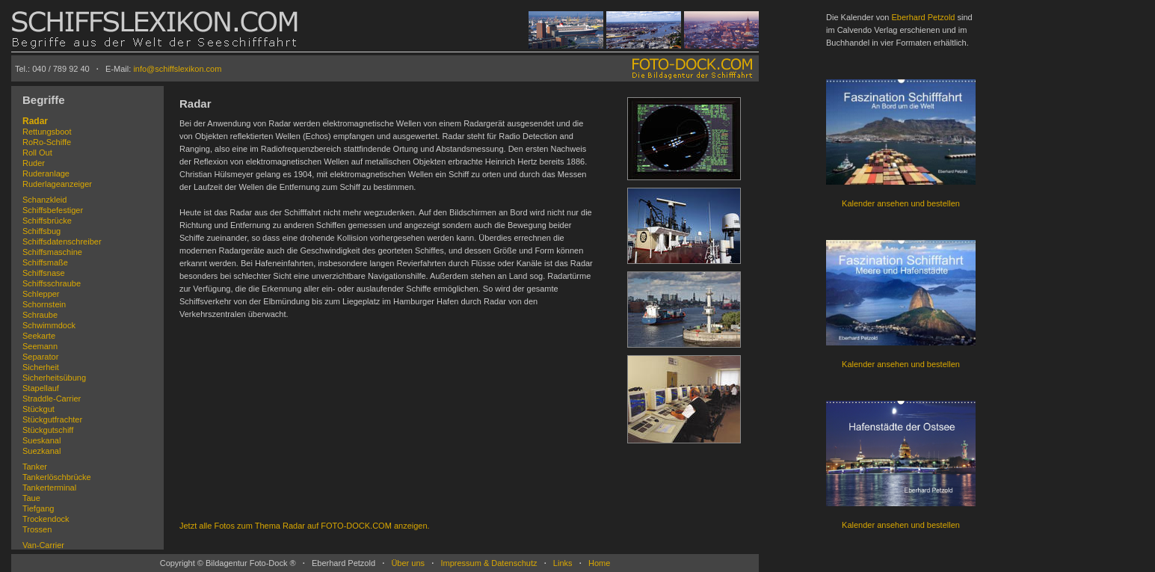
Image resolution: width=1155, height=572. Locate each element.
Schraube (40, 314)
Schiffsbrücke (47, 220)
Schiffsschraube (51, 283)
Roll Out (37, 152)
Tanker (34, 466)
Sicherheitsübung (54, 377)
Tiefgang (38, 508)
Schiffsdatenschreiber (62, 241)
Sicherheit (40, 367)
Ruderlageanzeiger (57, 183)
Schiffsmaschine (52, 251)
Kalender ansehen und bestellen (901, 203)
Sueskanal (41, 440)
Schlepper (41, 293)
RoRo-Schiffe (46, 142)
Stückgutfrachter (52, 419)
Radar (35, 121)
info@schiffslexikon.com (177, 68)
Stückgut (38, 409)
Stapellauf (40, 388)
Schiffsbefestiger (52, 210)
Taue (31, 497)
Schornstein (44, 304)
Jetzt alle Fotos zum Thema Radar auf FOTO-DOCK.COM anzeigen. (304, 525)
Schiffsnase (43, 272)
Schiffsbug (41, 231)
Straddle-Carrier (51, 398)
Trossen (37, 529)
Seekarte (38, 335)
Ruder (33, 163)
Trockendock (46, 518)
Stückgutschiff (47, 429)
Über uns (408, 563)
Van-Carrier (43, 545)
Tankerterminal (49, 487)
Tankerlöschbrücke (56, 477)
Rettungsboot (46, 131)
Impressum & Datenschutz (488, 563)
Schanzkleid (44, 199)
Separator (40, 356)
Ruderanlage (46, 173)
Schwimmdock (49, 325)
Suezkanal (41, 450)
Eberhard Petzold (923, 17)
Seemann (40, 346)
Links (563, 563)
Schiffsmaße (45, 262)
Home (599, 563)
